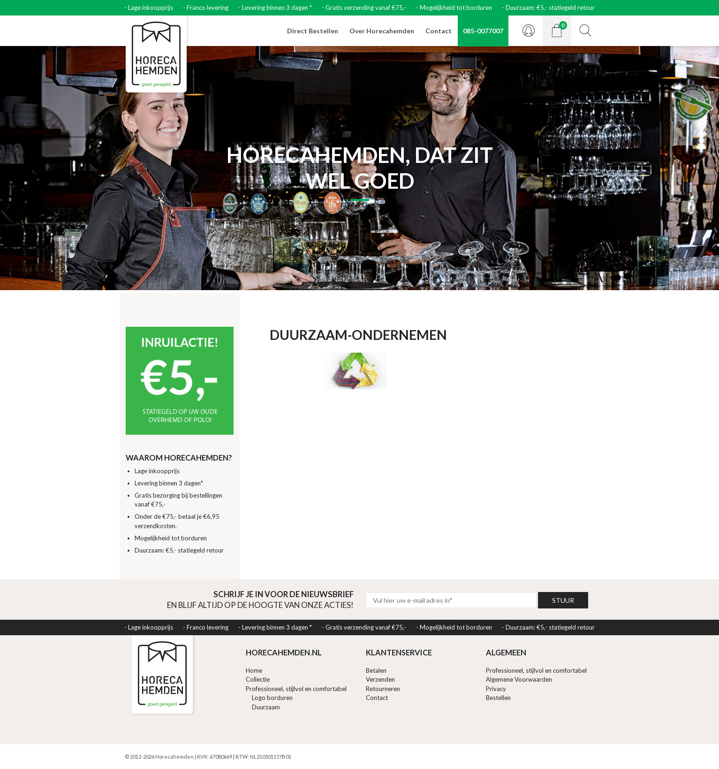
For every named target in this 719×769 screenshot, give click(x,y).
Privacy (496, 688)
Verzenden (380, 679)
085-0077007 (483, 31)
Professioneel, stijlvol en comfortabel (296, 688)
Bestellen (498, 697)
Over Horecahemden (381, 31)
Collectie (258, 679)
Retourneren (383, 688)
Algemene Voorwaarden (519, 679)
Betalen (376, 670)
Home (254, 670)
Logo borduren (272, 697)
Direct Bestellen (312, 31)
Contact (438, 31)
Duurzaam (266, 707)
